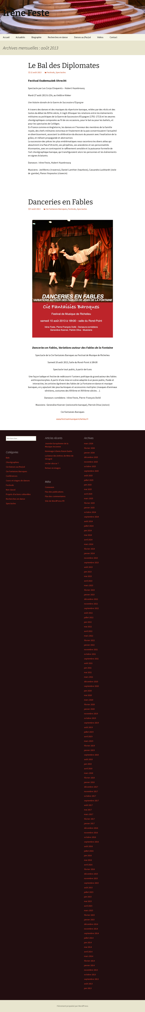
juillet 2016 (88, 851)
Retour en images (53, 468)
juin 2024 (88, 530)
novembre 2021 (91, 649)
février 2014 (89, 960)
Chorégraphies (12, 462)
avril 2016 (88, 864)
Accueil (6, 37)
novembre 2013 (91, 970)
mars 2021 (88, 677)
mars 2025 (88, 498)
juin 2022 (88, 622)
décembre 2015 (91, 873)
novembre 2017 (91, 791)
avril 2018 (88, 768)
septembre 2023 (91, 562)
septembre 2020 (91, 686)
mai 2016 (88, 860)
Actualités (20, 37)
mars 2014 (88, 956)
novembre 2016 (91, 832)
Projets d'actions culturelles (18, 494)
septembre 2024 (91, 516)
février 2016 (89, 869)
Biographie (36, 37)
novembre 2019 (91, 713)
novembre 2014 (91, 928)
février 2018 (89, 777)
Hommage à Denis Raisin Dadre (58, 451)
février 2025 (89, 503)
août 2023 (88, 567)
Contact (113, 37)
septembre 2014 (91, 933)
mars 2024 (88, 544)
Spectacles (61, 72)
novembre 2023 (91, 558)
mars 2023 (88, 585)
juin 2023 (88, 571)
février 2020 (89, 704)
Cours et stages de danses (18, 480)
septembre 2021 (91, 658)
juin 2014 (88, 942)
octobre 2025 (90, 466)
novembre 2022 (91, 603)
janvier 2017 (89, 823)
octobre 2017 (90, 796)
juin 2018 (88, 764)
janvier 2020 (89, 709)
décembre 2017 (91, 786)
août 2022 (88, 613)
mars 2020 (88, 699)
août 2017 (88, 805)
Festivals (51, 72)
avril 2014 (88, 951)
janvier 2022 (89, 645)
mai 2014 (88, 947)
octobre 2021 (90, 654)
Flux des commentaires (55, 496)
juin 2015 (88, 896)
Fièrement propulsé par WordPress (72, 1006)
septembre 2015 (91, 883)
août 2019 (88, 727)
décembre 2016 (91, 828)
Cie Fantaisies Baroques (56, 209)
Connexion (49, 487)
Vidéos (100, 37)
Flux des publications (54, 491)
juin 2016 (88, 855)
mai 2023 (88, 576)
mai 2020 (88, 695)
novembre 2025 (91, 461)
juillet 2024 (88, 526)
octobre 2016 (90, 837)
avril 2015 (88, 905)
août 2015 (88, 887)
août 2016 (88, 846)
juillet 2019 (88, 732)
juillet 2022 (88, 617)
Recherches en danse (58, 37)
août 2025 (88, 475)
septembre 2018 (91, 754)
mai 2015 (88, 901)
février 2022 (89, 640)
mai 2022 (88, 626)
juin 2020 (88, 690)
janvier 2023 (89, 594)
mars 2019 (88, 741)
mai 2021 (88, 672)
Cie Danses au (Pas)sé (15, 466)
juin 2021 (88, 667)
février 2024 (89, 548)
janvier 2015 (89, 919)
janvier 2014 (89, 965)
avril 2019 (88, 736)
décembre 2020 (91, 681)
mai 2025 (88, 489)
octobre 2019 (90, 718)
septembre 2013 (91, 979)
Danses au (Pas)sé (82, 37)
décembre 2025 (91, 457)
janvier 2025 (89, 507)
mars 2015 (88, 910)
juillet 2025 (88, 480)
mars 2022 (88, 635)
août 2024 (88, 521)
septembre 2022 (91, 608)
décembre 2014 (91, 924)
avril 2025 (88, 493)
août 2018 (88, 759)
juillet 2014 (88, 938)
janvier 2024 (89, 553)
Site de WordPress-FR (54, 501)
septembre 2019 (91, 722)
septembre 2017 (91, 800)
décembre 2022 (91, 599)
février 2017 (89, 819)
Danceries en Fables (60, 202)
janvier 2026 (89, 452)
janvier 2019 (89, 750)
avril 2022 (88, 631)
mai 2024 (88, 535)
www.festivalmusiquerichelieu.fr (72, 418)
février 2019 (89, 745)
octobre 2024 (90, 512)
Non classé (10, 489)
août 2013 (88, 983)
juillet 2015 (88, 892)
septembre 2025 (91, 471)
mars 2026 (88, 443)
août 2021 (88, 663)
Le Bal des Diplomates (63, 65)
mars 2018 (88, 773)
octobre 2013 (90, 974)
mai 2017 (88, 809)
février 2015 (89, 915)
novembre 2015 (91, 878)
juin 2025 (88, 484)
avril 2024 (88, 539)
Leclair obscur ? (52, 463)
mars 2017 (88, 814)
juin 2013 (88, 988)
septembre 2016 (91, 841)
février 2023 (89, 590)
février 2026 (89, 448)
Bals (8, 457)
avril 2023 (88, 580)
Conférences (11, 476)
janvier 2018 (89, 782)
